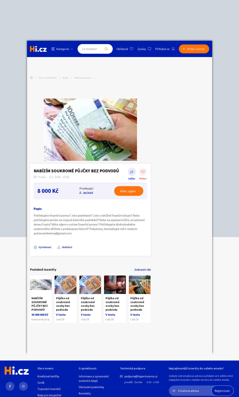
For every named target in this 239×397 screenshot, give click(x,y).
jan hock (88, 192)
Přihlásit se (162, 49)
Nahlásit (67, 247)
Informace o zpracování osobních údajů (94, 378)
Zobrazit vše (142, 269)
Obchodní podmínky (91, 387)
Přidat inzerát (196, 49)
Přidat (143, 172)
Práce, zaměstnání (47, 77)
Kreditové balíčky (48, 376)
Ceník (40, 382)
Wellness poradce (82, 77)
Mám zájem (128, 191)
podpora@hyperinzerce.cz (141, 376)
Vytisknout (45, 247)
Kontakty (85, 393)
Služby (65, 77)
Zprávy (141, 49)
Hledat (106, 49)
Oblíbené (122, 49)
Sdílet (132, 172)
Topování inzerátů (49, 389)
